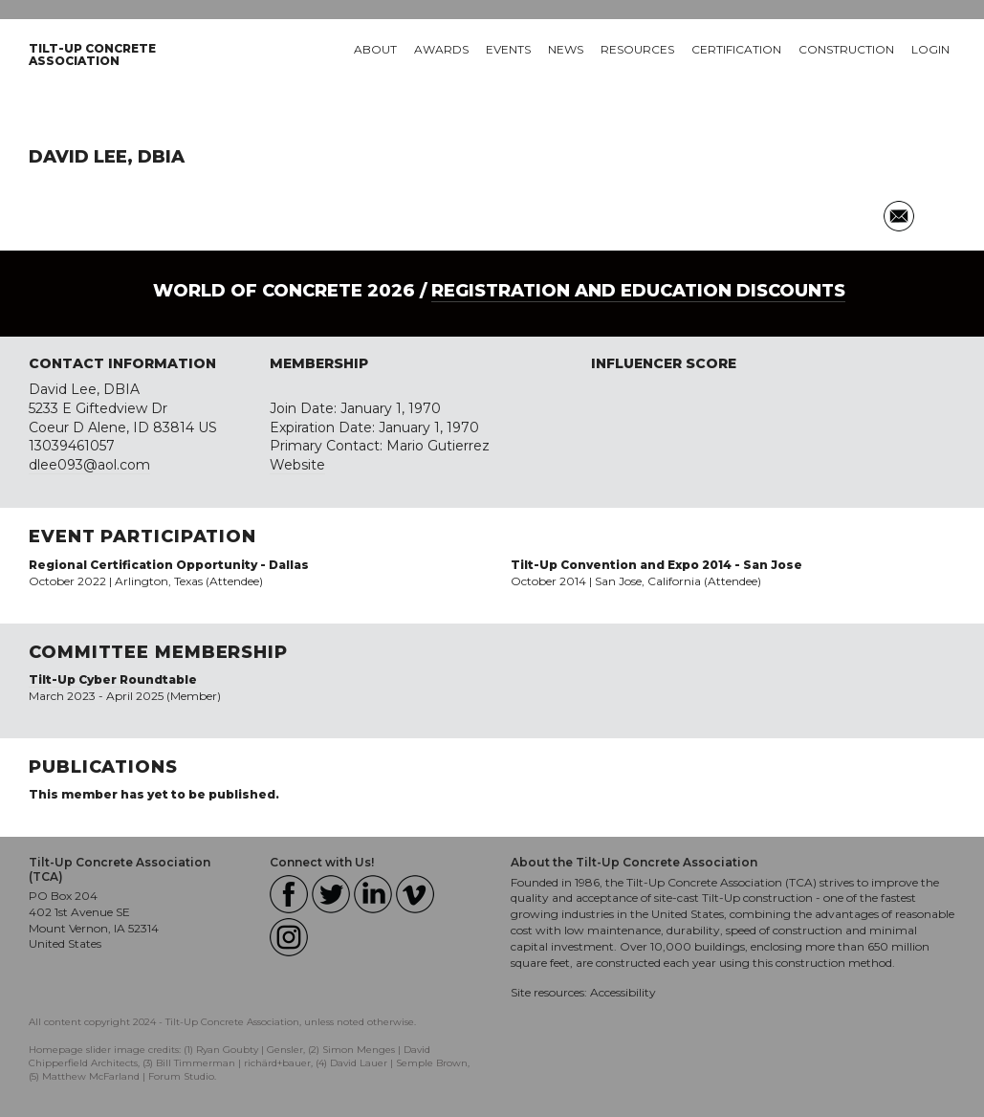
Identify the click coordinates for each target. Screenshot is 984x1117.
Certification (736, 49)
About (375, 49)
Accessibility (623, 992)
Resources (637, 49)
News (565, 49)
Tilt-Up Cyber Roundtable (113, 679)
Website (297, 464)
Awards (441, 49)
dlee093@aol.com (89, 464)
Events (508, 49)
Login (930, 49)
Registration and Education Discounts (638, 290)
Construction (846, 49)
